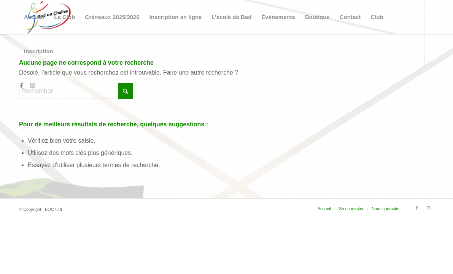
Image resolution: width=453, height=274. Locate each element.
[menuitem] (34, 17)
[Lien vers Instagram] (32, 85)
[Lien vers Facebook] (21, 85)
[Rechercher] (76, 91)
